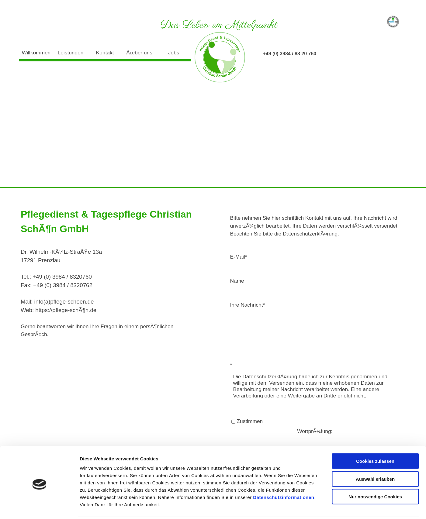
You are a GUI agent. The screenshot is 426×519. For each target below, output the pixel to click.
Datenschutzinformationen (283, 475)
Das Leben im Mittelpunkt (219, 25)
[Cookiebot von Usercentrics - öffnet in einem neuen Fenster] (39, 507)
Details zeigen (323, 507)
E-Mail (238, 257)
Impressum (363, 7)
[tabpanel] (106, 272)
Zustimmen (250, 421)
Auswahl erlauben (375, 456)
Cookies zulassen (375, 439)
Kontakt (105, 53)
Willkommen (36, 53)
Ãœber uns (139, 53)
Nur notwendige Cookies (375, 474)
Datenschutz (393, 7)
